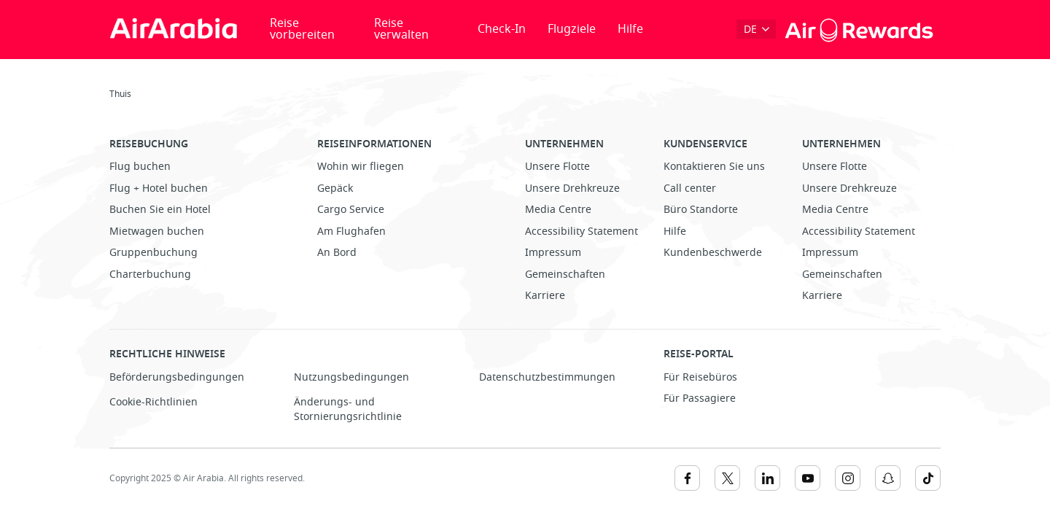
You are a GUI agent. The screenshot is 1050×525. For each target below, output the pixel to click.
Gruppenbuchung (153, 252)
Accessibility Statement (581, 231)
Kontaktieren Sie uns (714, 166)
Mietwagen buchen (156, 231)
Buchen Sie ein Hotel (160, 209)
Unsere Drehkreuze (572, 188)
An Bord (337, 252)
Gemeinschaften (565, 274)
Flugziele (572, 29)
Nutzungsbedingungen (351, 377)
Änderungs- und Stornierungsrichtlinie (348, 409)
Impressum (553, 252)
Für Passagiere (700, 398)
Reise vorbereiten (302, 29)
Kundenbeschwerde (713, 252)
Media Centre (558, 209)
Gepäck (335, 188)
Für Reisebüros (700, 377)
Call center (690, 188)
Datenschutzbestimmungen (547, 377)
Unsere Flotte (557, 166)
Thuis (120, 94)
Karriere (545, 295)
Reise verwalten (401, 29)
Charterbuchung (150, 274)
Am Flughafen (351, 231)
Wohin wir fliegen (360, 166)
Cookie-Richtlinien (153, 402)
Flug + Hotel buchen (158, 188)
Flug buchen (140, 166)
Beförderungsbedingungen (176, 377)
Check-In (502, 29)
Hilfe (630, 29)
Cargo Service (350, 209)
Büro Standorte (701, 209)
